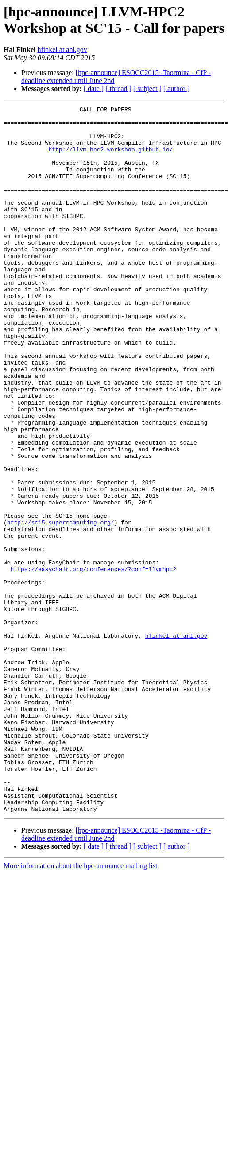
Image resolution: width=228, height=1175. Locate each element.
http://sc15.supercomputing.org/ (60, 606)
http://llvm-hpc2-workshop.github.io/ (110, 159)
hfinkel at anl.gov (62, 49)
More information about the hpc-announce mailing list (80, 1007)
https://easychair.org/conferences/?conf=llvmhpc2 (93, 662)
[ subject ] (147, 88)
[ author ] (176, 88)
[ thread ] (118, 88)
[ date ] (94, 88)
